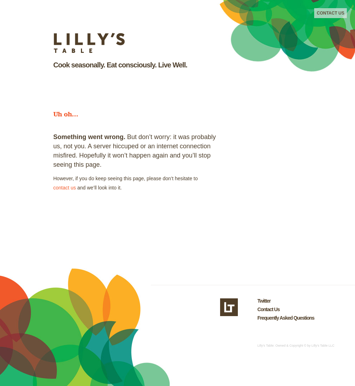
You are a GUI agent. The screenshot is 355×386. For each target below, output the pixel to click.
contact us (64, 188)
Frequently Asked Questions (285, 318)
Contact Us (330, 13)
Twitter (264, 301)
